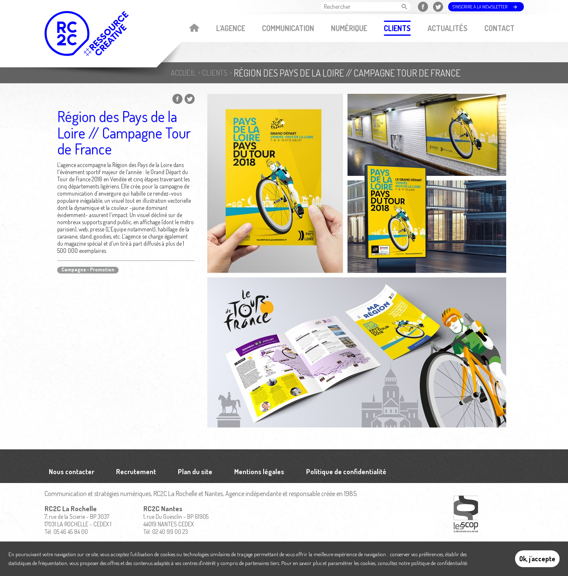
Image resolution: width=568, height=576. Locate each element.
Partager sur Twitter (190, 99)
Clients (397, 28)
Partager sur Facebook (177, 99)
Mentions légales (259, 471)
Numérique (349, 28)
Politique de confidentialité (346, 471)
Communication (288, 28)
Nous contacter (71, 471)
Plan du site (195, 471)
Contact (499, 28)
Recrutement (136, 471)
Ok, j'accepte (537, 559)
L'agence (230, 28)
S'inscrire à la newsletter (479, 7)
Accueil (194, 28)
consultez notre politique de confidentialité (422, 563)
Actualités (448, 28)
